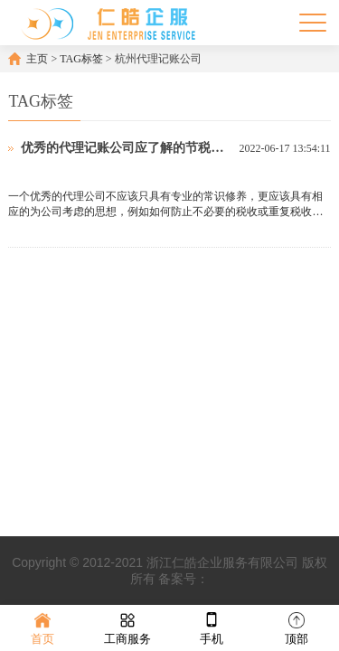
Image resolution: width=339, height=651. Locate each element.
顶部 (296, 627)
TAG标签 (81, 58)
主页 (37, 58)
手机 (211, 627)
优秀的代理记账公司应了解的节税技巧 (125, 148)
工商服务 (127, 627)
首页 (42, 627)
